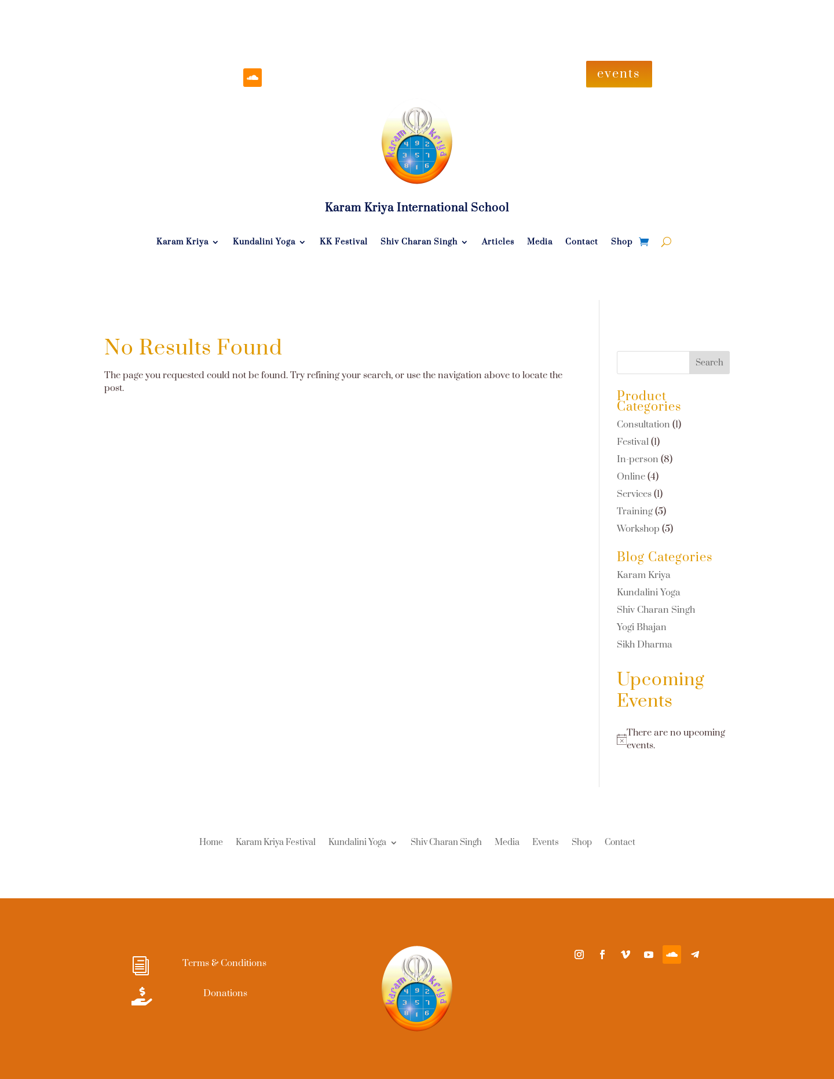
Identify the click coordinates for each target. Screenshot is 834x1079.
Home (211, 843)
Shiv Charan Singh (419, 242)
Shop (621, 242)
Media (540, 242)
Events (545, 843)
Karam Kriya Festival (276, 843)
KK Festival (344, 242)
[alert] (673, 739)
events (619, 74)
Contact (581, 242)
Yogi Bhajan (642, 627)
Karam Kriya (182, 242)
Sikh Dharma (644, 644)
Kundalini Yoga (264, 242)
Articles (498, 242)
